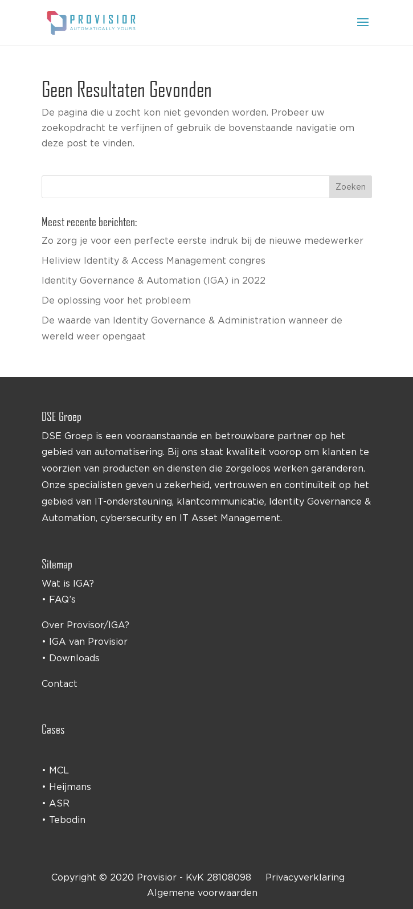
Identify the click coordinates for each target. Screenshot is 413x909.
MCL (59, 770)
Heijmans (70, 786)
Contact (59, 683)
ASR (59, 803)
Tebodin (67, 819)
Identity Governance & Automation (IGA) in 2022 (153, 280)
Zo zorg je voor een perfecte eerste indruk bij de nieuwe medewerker (202, 240)
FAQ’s (62, 599)
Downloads (74, 658)
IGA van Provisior (88, 641)
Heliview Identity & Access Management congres (153, 260)
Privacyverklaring (305, 877)
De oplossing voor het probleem (116, 300)
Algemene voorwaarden (202, 892)
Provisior (157, 877)
